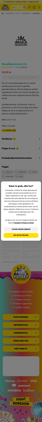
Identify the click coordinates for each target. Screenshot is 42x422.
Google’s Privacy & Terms (24, 223)
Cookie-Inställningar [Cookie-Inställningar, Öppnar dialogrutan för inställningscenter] (21, 229)
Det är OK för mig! (21, 235)
